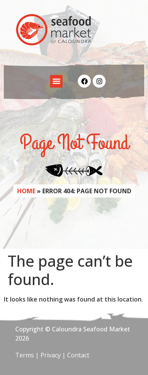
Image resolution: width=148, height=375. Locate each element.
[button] (56, 81)
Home (26, 191)
